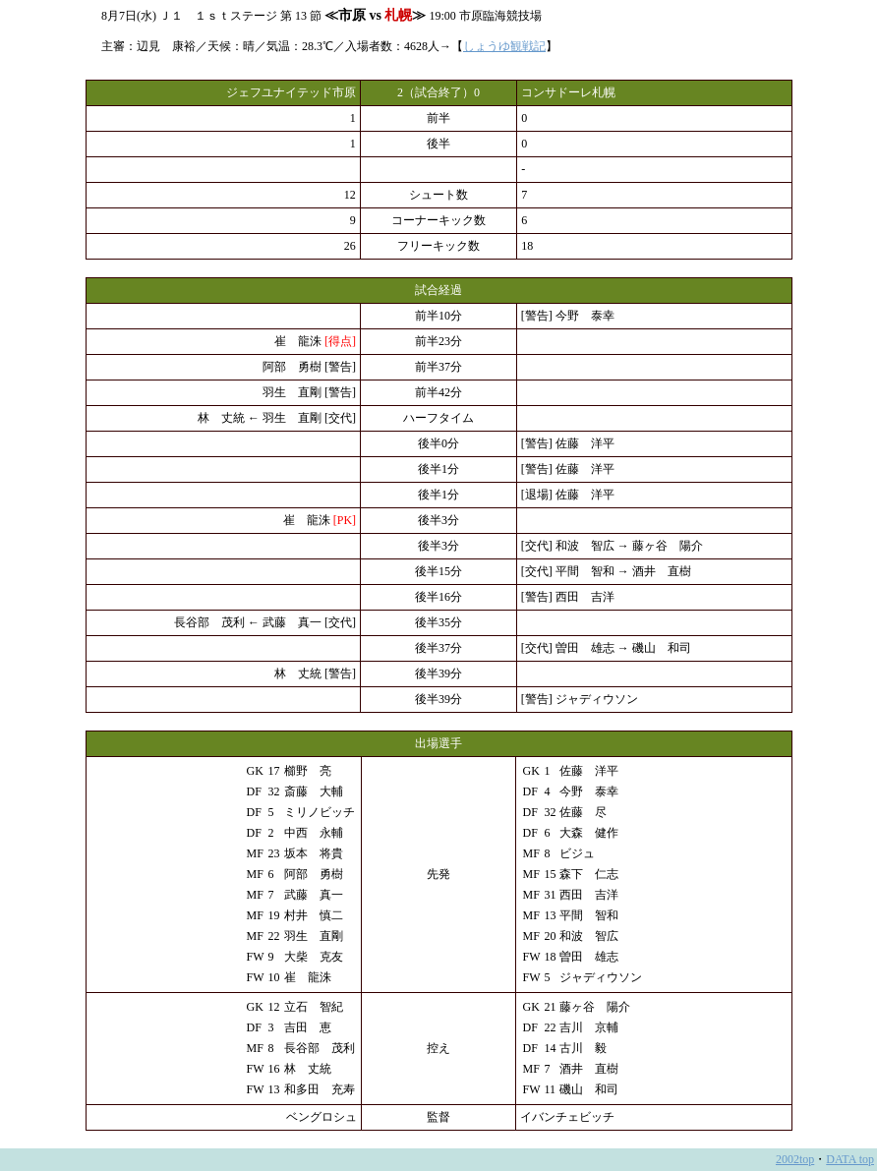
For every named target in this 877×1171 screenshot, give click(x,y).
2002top (795, 1159)
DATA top (850, 1159)
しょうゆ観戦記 (504, 46)
